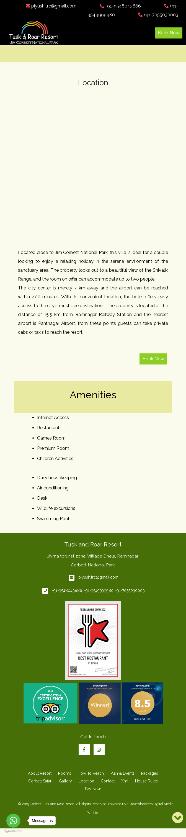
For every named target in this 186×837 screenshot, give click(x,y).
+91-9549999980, (99, 591)
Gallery (65, 781)
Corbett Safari (40, 781)
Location (86, 781)
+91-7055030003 (158, 14)
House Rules (146, 781)
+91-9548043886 (120, 6)
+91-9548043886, (67, 591)
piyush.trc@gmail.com (51, 6)
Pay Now (93, 789)
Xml (124, 781)
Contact (108, 781)
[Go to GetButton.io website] (13, 831)
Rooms (64, 773)
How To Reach (91, 773)
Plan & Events (122, 773)
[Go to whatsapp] (13, 821)
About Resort (39, 773)
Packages (149, 773)
